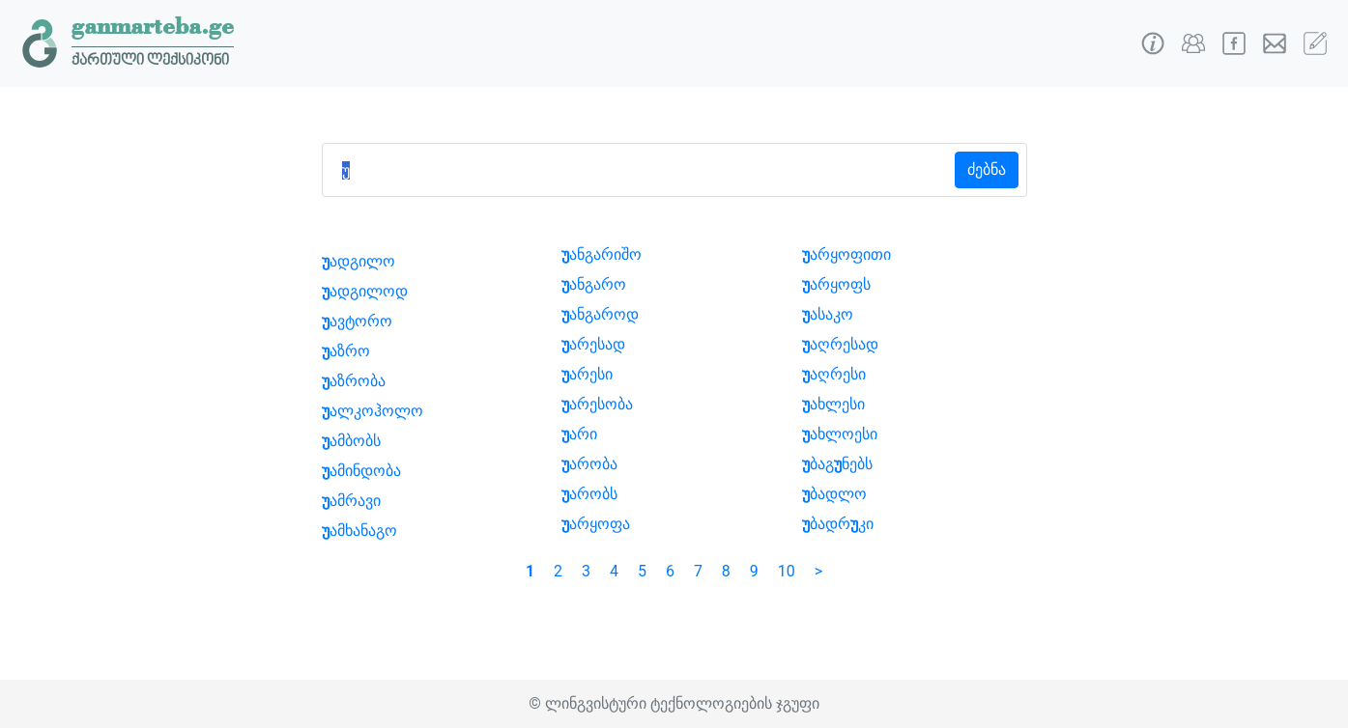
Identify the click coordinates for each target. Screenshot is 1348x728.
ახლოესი (839, 434)
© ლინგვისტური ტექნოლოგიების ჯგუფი (673, 703)
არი (579, 434)
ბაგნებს (837, 464)
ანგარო (593, 284)
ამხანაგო (359, 530)
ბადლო (834, 494)
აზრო (346, 351)
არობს (589, 494)
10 (786, 571)
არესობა (597, 404)
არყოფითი (846, 254)
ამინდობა (361, 471)
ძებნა (986, 169)
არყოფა (595, 524)
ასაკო (827, 314)
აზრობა (354, 381)
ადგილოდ (365, 291)
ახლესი (833, 404)
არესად (593, 344)
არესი (587, 374)
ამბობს (351, 441)
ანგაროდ (600, 314)
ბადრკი (838, 524)
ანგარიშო (601, 254)
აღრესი (834, 374)
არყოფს (836, 284)
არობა (589, 464)
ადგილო (358, 261)
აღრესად (840, 344)
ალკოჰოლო (372, 411)
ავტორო (357, 321)
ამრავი (351, 500)
